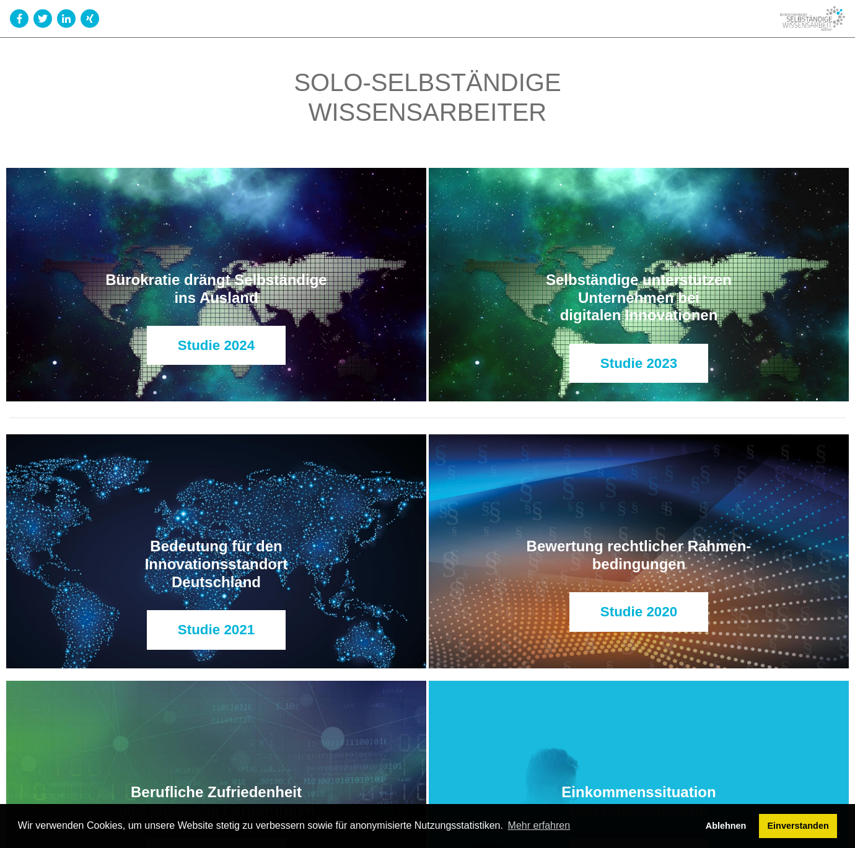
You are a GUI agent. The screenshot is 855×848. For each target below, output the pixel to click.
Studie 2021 (216, 629)
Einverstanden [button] (798, 826)
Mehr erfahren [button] (539, 825)
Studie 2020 (638, 611)
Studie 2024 (216, 345)
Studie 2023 (638, 363)
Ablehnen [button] (726, 826)
